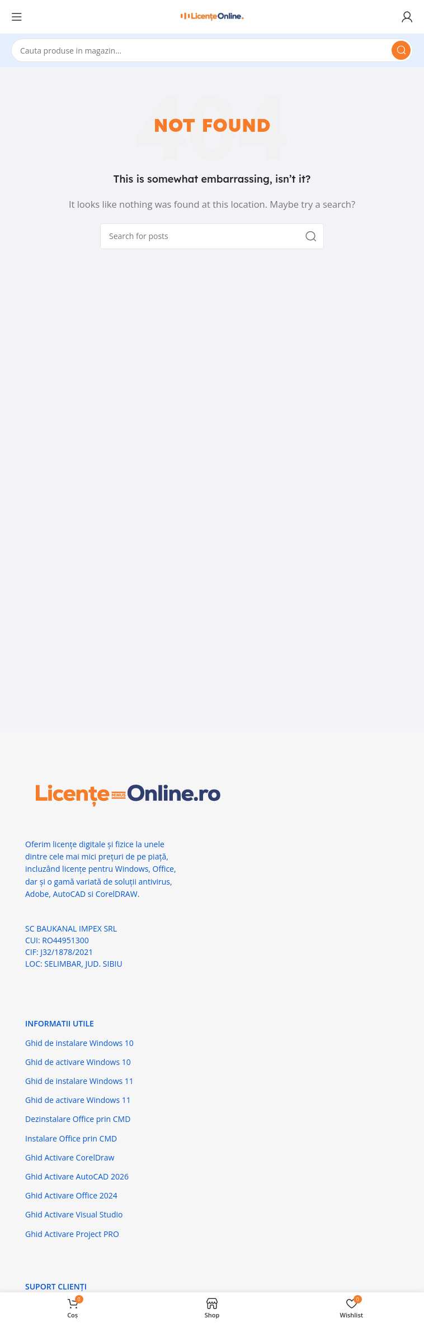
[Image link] (126, 794)
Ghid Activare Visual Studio (74, 1214)
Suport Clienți (56, 1286)
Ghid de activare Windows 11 (78, 1100)
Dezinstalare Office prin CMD (77, 1119)
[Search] (212, 50)
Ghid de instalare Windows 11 (79, 1081)
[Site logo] (212, 15)
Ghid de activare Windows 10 (78, 1062)
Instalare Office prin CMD (71, 1138)
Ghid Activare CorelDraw (69, 1157)
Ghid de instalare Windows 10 (79, 1043)
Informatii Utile (59, 1023)
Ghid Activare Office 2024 (71, 1195)
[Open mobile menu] (17, 17)
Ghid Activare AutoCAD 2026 (77, 1176)
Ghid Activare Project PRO (72, 1234)
